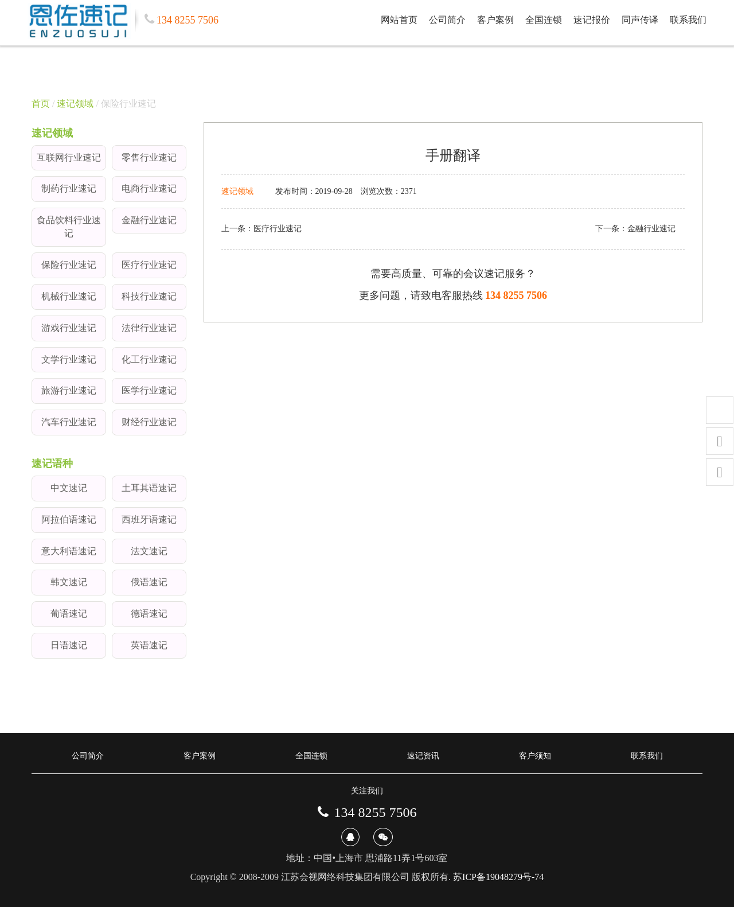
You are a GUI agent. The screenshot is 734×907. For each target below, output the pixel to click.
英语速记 (149, 645)
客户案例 (495, 20)
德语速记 (149, 613)
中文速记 (68, 488)
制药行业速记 (68, 188)
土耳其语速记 (149, 488)
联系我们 (688, 20)
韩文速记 (68, 582)
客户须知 (535, 756)
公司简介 (447, 20)
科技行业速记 (149, 296)
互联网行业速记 (69, 157)
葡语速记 (68, 613)
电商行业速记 (149, 188)
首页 (41, 103)
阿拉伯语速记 (68, 519)
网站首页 (399, 20)
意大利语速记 (68, 551)
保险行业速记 (68, 265)
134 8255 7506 (516, 295)
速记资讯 (423, 756)
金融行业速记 (149, 220)
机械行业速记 (68, 296)
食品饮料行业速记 (69, 226)
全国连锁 (543, 20)
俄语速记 (149, 582)
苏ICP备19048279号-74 (498, 877)
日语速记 (68, 645)
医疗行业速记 (149, 265)
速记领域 (75, 103)
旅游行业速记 (68, 390)
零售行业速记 (149, 157)
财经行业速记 (149, 422)
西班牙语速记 (149, 519)
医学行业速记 (149, 390)
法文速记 (149, 551)
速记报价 (591, 20)
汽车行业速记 (68, 422)
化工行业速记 (149, 359)
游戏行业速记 (68, 328)
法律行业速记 (149, 328)
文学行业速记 (68, 359)
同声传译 (640, 20)
